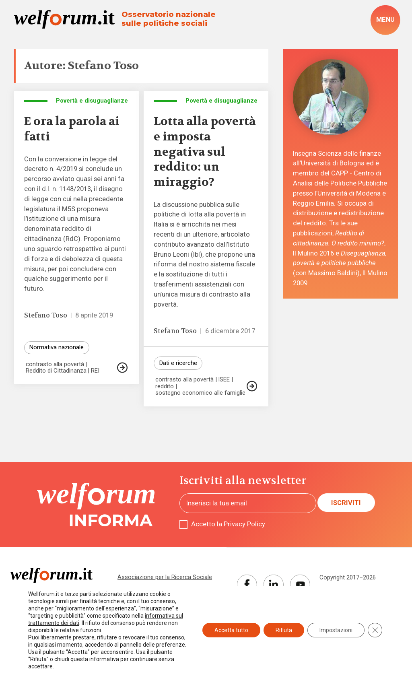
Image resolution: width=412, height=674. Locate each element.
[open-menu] (385, 20)
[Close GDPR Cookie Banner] (375, 630)
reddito (164, 386)
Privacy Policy (244, 524)
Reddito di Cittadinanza (56, 371)
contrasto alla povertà (55, 364)
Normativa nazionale (56, 347)
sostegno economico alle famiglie (200, 393)
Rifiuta (284, 630)
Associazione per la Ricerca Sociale (164, 577)
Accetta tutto (231, 630)
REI (95, 371)
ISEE (224, 380)
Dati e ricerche (178, 363)
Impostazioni (335, 630)
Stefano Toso (45, 315)
